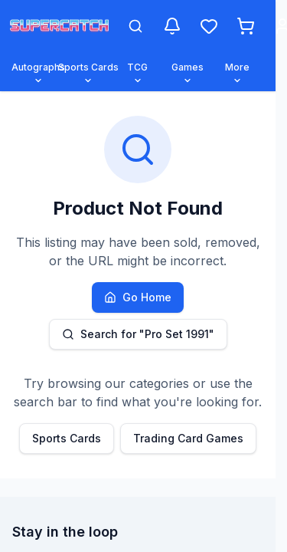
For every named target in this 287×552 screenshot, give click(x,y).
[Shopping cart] (246, 26)
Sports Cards (66, 438)
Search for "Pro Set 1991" (138, 333)
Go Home (137, 297)
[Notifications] (172, 26)
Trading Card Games (188, 438)
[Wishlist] (209, 26)
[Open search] (135, 26)
